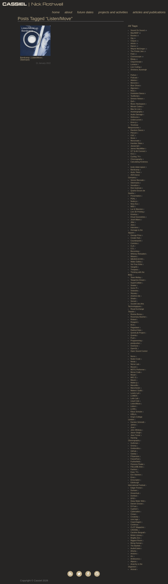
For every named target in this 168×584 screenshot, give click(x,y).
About (68, 12)
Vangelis (134, 267)
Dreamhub (135, 493)
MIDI (133, 206)
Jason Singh (136, 433)
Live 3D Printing (137, 212)
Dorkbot (134, 496)
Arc (132, 556)
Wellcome (135, 117)
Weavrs (134, 256)
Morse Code (136, 372)
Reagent (134, 322)
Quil (132, 101)
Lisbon (133, 406)
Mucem (134, 367)
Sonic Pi (134, 288)
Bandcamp (25, 57)
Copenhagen (136, 522)
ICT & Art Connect (138, 151)
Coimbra (134, 243)
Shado (133, 298)
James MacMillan (138, 148)
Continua (134, 525)
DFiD (133, 498)
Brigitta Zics (136, 538)
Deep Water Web (138, 501)
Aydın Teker (136, 172)
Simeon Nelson (137, 99)
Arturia (133, 551)
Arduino (134, 554)
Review (134, 36)
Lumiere (134, 64)
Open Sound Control (139, 351)
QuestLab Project (138, 333)
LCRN (133, 409)
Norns (133, 356)
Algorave (134, 88)
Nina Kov (135, 204)
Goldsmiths (135, 448)
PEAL (133, 199)
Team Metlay (136, 277)
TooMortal (135, 96)
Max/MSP (135, 33)
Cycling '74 (135, 157)
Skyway (134, 293)
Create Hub (136, 238)
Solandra (134, 291)
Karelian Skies (137, 143)
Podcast (134, 78)
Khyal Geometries (138, 217)
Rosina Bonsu (137, 314)
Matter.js (134, 383)
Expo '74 (134, 472)
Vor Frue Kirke (137, 264)
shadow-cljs (136, 296)
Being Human (136, 543)
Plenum (134, 133)
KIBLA (133, 414)
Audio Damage (137, 114)
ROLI (133, 91)
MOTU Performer (138, 370)
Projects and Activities (113, 12)
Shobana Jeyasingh (139, 70)
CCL (133, 249)
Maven (134, 380)
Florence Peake (137, 464)
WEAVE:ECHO (137, 259)
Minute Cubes (137, 106)
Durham (134, 490)
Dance (133, 46)
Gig (132, 38)
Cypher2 (134, 509)
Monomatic (135, 141)
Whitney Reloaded (138, 254)
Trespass (135, 269)
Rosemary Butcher (138, 317)
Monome (134, 83)
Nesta (133, 361)
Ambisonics (136, 559)
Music (133, 138)
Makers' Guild (136, 390)
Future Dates (85, 12)
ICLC (133, 154)
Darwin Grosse (137, 504)
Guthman (135, 443)
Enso (133, 477)
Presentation (136, 196)
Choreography (137, 159)
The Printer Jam (137, 51)
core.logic (135, 519)
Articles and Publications (149, 12)
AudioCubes (136, 548)
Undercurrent (136, 120)
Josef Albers (136, 220)
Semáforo (135, 185)
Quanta (134, 335)
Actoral (134, 569)
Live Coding (136, 67)
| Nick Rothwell (32, 4)
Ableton (134, 80)
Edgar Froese (136, 488)
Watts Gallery (136, 262)
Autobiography (137, 112)
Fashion (134, 469)
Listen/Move (36, 57)
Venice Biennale (137, 180)
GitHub (134, 451)
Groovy (134, 446)
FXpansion (135, 456)
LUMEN (134, 396)
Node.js (134, 201)
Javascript (135, 146)
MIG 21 (134, 377)
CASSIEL (135, 530)
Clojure (134, 41)
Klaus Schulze (137, 412)
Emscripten (135, 480)
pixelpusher (136, 343)
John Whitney (136, 430)
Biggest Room (137, 540)
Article (133, 43)
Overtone (135, 346)
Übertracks (25, 60)
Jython (133, 425)
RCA (133, 325)
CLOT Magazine (138, 527)
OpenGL (134, 348)
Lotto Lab (135, 398)
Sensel (134, 301)
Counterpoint (136, 241)
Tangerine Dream (138, 280)
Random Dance (137, 130)
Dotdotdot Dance (138, 93)
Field (133, 54)
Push (133, 338)
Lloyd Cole (135, 401)
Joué (133, 427)
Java (133, 225)
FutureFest (135, 459)
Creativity (135, 517)
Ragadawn (135, 327)
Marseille (134, 385)
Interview (134, 227)
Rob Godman (136, 188)
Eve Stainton (136, 475)
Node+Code (136, 359)
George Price (136, 235)
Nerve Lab (135, 364)
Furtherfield (135, 462)
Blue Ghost (135, 85)
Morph (133, 375)
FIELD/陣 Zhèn (137, 467)
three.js (134, 122)
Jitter (133, 222)
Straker (134, 285)
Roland (134, 319)
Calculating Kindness (139, 162)
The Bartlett (136, 546)
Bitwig (133, 59)
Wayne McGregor (138, 49)
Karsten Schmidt (138, 422)
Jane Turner (136, 435)
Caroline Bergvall (138, 532)
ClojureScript (136, 62)
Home (56, 12)
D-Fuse (134, 506)
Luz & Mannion (137, 209)
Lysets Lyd (135, 393)
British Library (136, 535)
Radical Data (136, 330)
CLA (133, 246)
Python (134, 75)
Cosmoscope (136, 56)
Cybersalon (135, 511)
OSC (133, 135)
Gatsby (134, 454)
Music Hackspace (138, 104)
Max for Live (136, 109)
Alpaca (134, 561)
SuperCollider (136, 283)
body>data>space (138, 167)
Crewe (133, 514)
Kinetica (134, 214)
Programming (136, 341)
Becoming (135, 251)
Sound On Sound (138, 30)
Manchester (136, 388)
